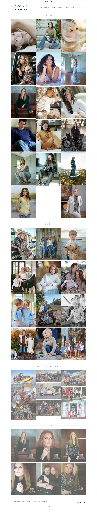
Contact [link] (78, 7)
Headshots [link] (60, 7)
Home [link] (40, 7)
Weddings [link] (67, 7)
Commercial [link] (46, 7)
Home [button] (48, 509)
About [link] (72, 7)
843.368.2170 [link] (48, 1)
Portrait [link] (53, 7)
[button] (84, 8)
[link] (21, 7)
